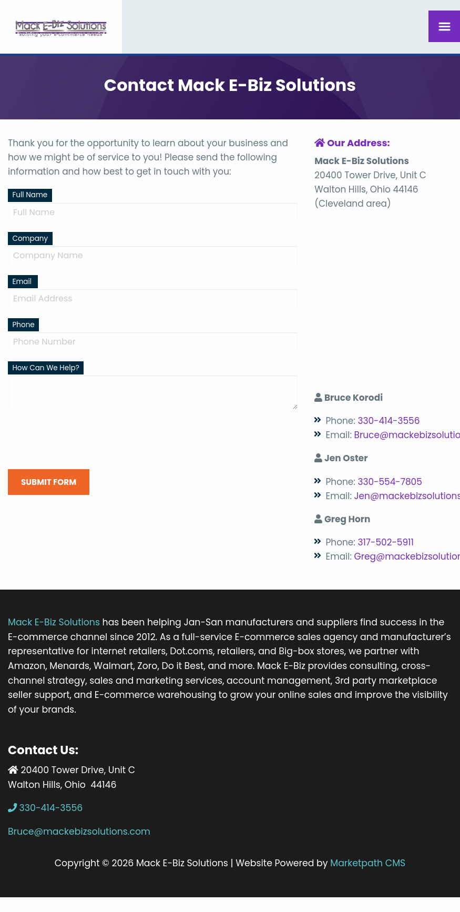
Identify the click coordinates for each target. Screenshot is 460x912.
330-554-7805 (389, 481)
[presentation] (88, 439)
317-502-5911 (385, 542)
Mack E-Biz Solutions (54, 622)
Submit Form (48, 482)
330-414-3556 (388, 420)
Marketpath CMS (367, 863)
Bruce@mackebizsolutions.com (79, 831)
